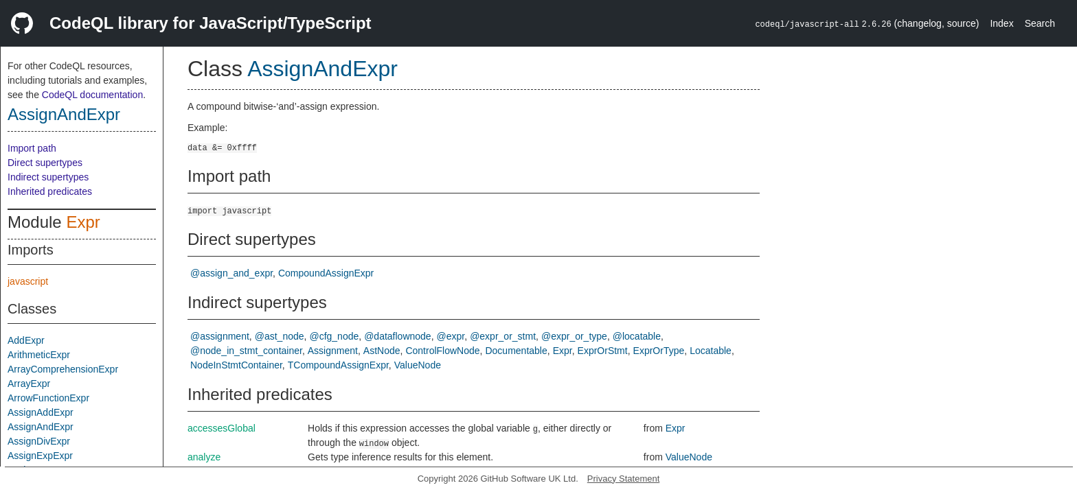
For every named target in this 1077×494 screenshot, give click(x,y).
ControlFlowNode (442, 350)
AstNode (381, 350)
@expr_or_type (574, 336)
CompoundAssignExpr (326, 273)
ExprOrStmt (603, 350)
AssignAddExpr (40, 412)
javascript (28, 281)
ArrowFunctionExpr (48, 397)
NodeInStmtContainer (236, 365)
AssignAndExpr (64, 114)
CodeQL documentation (92, 94)
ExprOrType (659, 350)
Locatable (711, 350)
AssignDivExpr (39, 441)
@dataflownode (397, 336)
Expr (83, 222)
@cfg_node (334, 336)
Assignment (333, 350)
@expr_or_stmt (503, 336)
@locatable (637, 336)
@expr (451, 336)
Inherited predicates (50, 191)
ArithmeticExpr (39, 354)
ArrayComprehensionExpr (63, 369)
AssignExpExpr (40, 455)
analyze (204, 456)
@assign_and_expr (231, 273)
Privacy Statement (623, 478)
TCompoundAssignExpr (338, 365)
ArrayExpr (29, 383)
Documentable (516, 350)
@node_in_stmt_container (246, 350)
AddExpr (26, 340)
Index (1001, 23)
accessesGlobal (222, 428)
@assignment (219, 336)
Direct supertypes (45, 162)
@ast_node (279, 336)
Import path (32, 148)
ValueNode (417, 365)
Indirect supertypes (48, 177)
